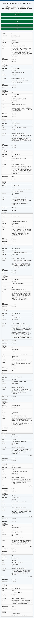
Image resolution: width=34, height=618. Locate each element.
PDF (17, 28)
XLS (17, 25)
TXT (17, 21)
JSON (17, 14)
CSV (17, 18)
